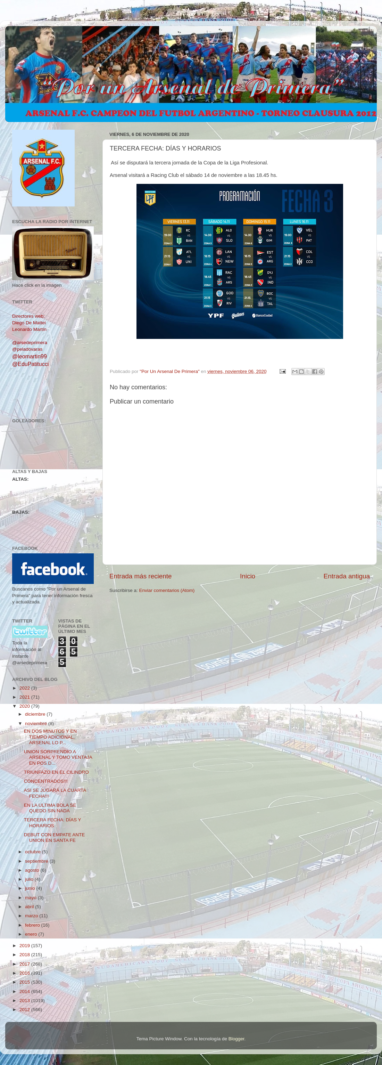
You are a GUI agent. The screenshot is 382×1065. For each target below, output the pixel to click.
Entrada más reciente (140, 576)
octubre (33, 851)
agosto (32, 870)
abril (30, 906)
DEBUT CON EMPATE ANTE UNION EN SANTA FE (54, 837)
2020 (25, 706)
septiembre (37, 861)
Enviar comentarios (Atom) (167, 590)
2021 (25, 697)
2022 (25, 688)
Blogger (236, 1038)
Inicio (247, 576)
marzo (32, 915)
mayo (31, 897)
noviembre (36, 723)
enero (31, 934)
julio (30, 879)
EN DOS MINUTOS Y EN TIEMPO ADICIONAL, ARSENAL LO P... (50, 737)
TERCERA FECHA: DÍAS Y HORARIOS (52, 822)
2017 (25, 964)
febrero (33, 925)
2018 (25, 954)
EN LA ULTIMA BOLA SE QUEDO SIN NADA (50, 808)
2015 (25, 982)
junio (30, 888)
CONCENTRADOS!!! (46, 781)
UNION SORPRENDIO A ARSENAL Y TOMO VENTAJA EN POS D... (58, 757)
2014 (25, 991)
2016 (25, 973)
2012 (25, 1009)
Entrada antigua (347, 576)
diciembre (36, 714)
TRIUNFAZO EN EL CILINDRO (56, 772)
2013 (25, 1000)
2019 (25, 945)
